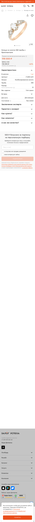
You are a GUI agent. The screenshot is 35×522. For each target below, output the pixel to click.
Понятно (17, 517)
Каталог (10, 10)
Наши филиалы (6, 442)
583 (32, 83)
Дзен (3, 447)
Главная (2, 10)
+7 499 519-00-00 (7, 439)
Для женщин (29, 97)
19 (33, 87)
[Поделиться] (27, 15)
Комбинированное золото (24, 80)
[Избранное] (32, 15)
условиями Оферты (27, 167)
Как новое (30, 100)
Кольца (18, 10)
